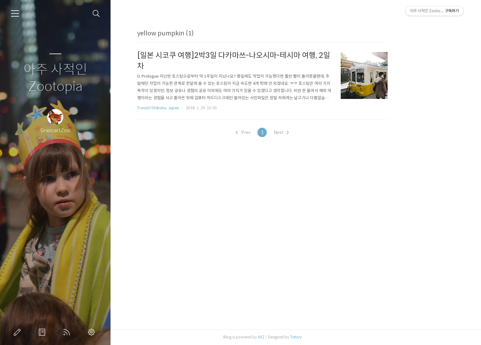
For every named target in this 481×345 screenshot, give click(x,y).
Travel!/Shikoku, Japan (192, 108)
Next (314, 132)
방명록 (43, 332)
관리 (92, 332)
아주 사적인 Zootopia (55, 78)
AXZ (294, 337)
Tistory (329, 337)
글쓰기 (18, 332)
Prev (276, 132)
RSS (67, 332)
